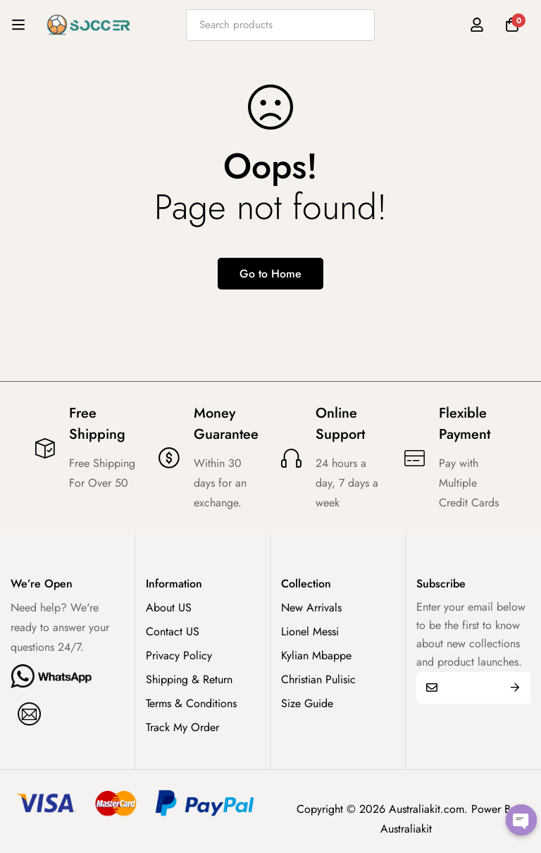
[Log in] (477, 24)
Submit (514, 688)
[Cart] (512, 24)
